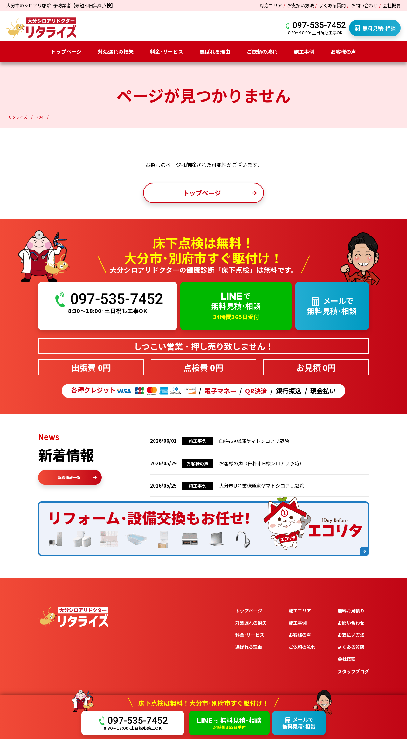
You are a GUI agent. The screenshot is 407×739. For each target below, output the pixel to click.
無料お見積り (351, 610)
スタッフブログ (353, 671)
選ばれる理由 (215, 51)
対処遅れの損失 (116, 51)
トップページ (66, 51)
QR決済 (256, 391)
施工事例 (304, 51)
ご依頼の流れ (262, 51)
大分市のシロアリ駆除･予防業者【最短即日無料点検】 (60, 5)
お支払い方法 (300, 5)
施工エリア (300, 610)
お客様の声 (343, 51)
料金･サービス (166, 51)
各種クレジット (133, 391)
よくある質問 (332, 5)
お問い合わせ (364, 5)
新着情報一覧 (77, 477)
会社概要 (392, 5)
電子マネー (220, 391)
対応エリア (271, 5)
